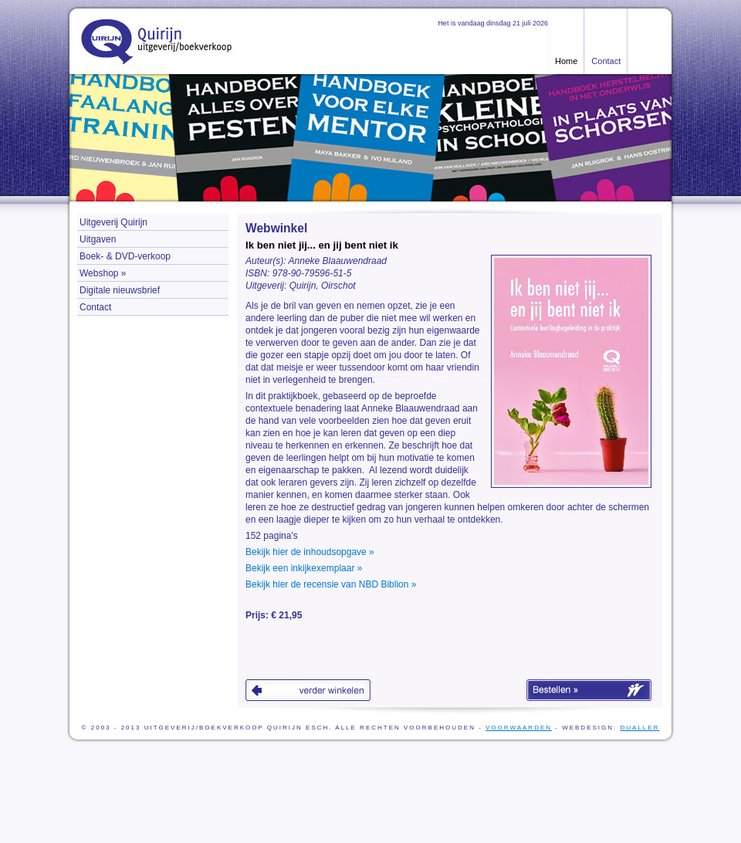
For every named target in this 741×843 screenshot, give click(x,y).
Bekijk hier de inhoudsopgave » (309, 552)
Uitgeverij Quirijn (113, 222)
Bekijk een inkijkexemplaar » (303, 568)
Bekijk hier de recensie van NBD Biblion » (330, 584)
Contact (606, 61)
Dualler (639, 727)
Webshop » (103, 273)
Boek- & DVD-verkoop (125, 256)
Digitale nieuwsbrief (120, 290)
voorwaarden (519, 727)
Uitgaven (98, 239)
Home (566, 61)
